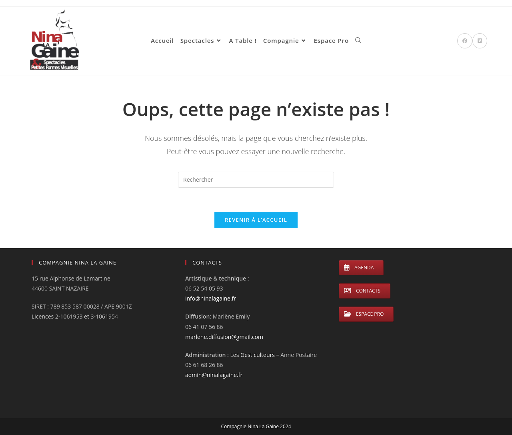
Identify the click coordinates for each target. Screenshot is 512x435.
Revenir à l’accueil (256, 219)
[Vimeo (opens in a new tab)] (479, 40)
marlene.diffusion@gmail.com (224, 337)
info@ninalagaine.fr (210, 298)
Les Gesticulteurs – (255, 355)
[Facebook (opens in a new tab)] (464, 40)
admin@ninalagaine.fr (213, 375)
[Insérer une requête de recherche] (256, 180)
